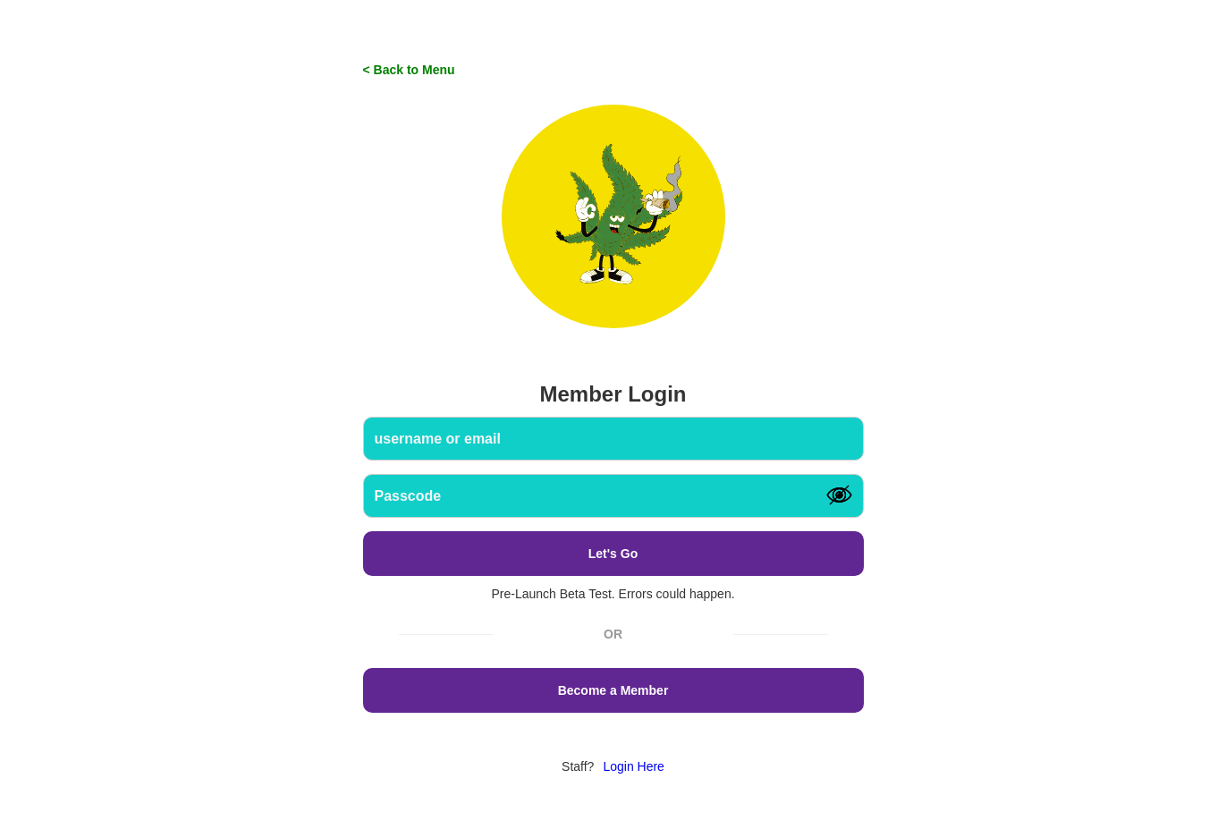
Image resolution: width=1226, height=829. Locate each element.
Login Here (633, 766)
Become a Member (613, 690)
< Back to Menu (409, 70)
